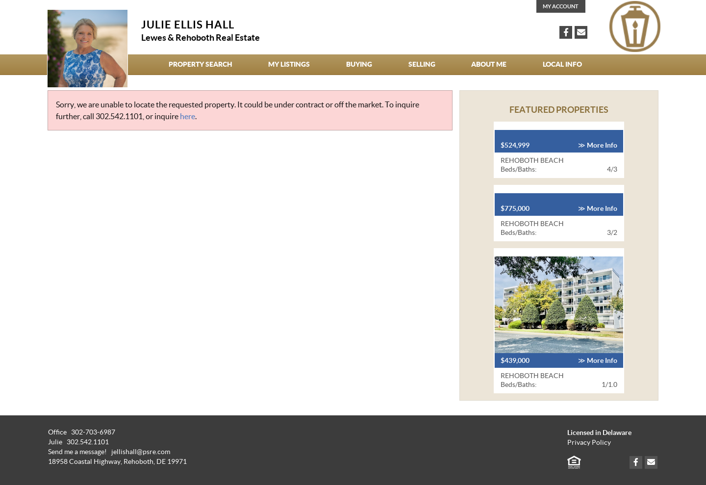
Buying (359, 64)
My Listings (289, 64)
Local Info (562, 64)
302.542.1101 (119, 116)
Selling (421, 64)
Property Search (200, 64)
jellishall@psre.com (140, 452)
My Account (561, 6)
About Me (488, 64)
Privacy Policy (589, 442)
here (187, 116)
